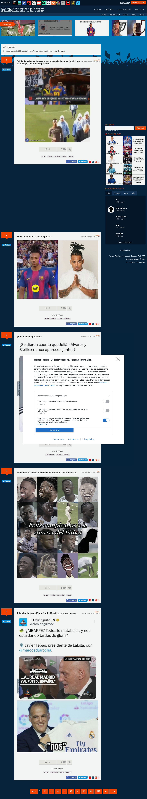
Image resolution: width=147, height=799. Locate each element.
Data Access (73, 439)
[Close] (118, 360)
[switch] (106, 401)
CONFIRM (54, 430)
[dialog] (73, 399)
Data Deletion (58, 439)
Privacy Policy (88, 439)
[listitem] (73, 395)
